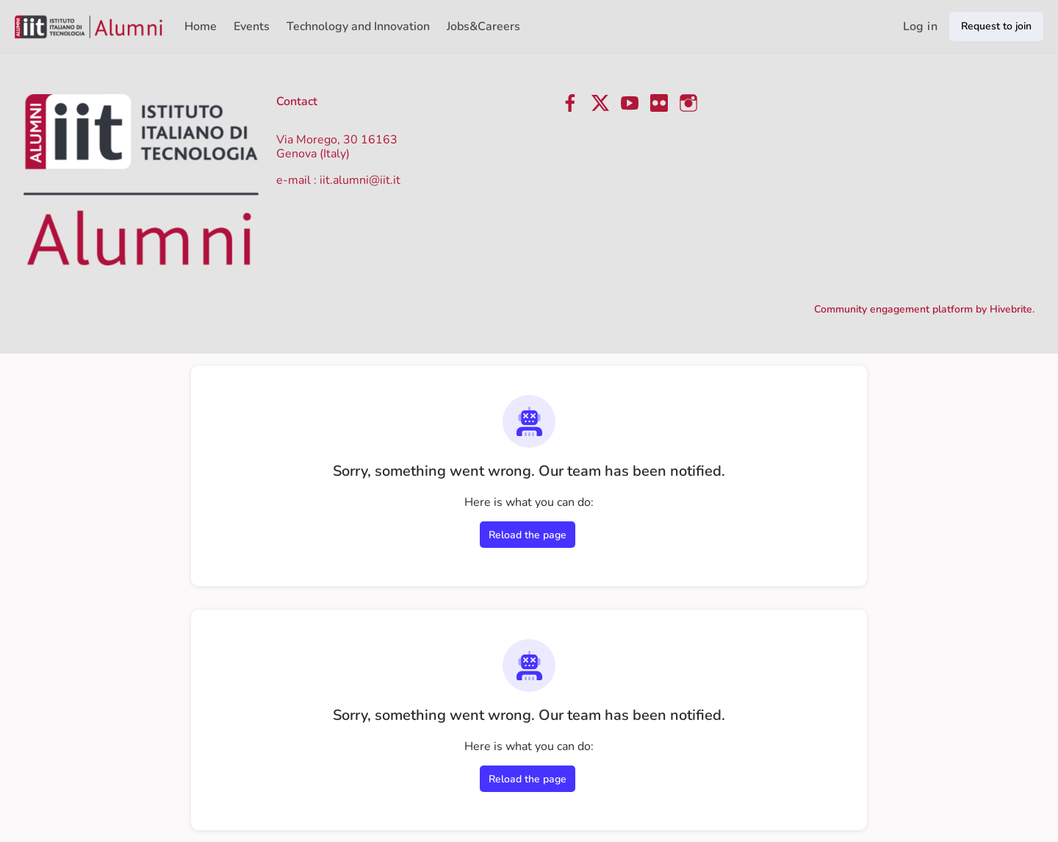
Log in (920, 26)
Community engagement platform (893, 309)
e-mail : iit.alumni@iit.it (338, 180)
